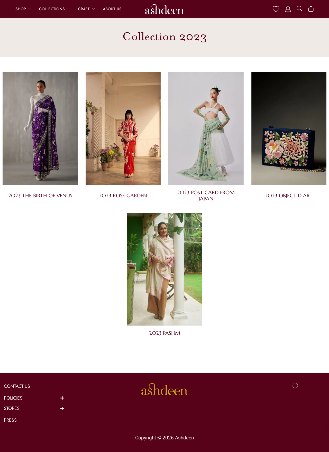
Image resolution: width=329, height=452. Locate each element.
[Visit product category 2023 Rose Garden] (123, 131)
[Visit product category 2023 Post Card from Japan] (206, 129)
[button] (276, 9)
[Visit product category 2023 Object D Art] (289, 131)
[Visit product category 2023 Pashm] (164, 270)
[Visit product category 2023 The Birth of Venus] (40, 131)
